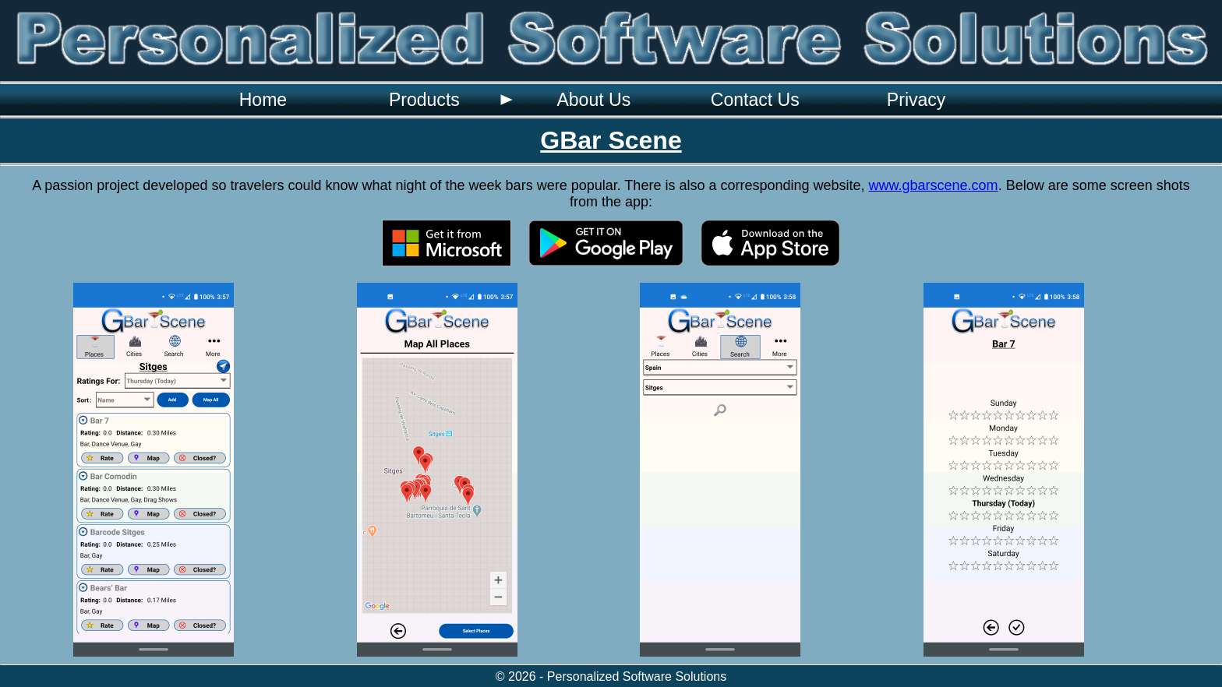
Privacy (916, 100)
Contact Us (755, 100)
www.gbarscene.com (933, 185)
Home (263, 100)
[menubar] (589, 99)
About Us (593, 100)
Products (424, 100)
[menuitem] (263, 99)
